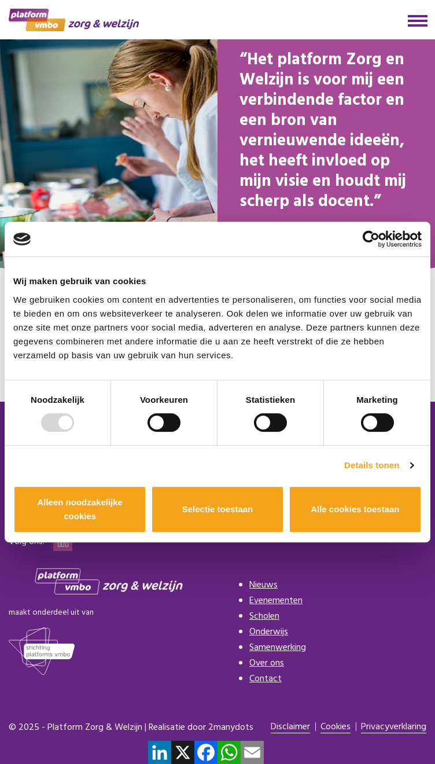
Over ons (266, 663)
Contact (265, 678)
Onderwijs (268, 632)
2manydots (230, 727)
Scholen (264, 616)
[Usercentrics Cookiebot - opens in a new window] (371, 239)
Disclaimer (290, 727)
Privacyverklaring (393, 727)
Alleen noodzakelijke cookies (80, 509)
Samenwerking (277, 647)
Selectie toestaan (217, 509)
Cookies (335, 727)
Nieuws (263, 585)
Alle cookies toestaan (355, 509)
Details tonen (371, 465)
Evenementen (276, 600)
